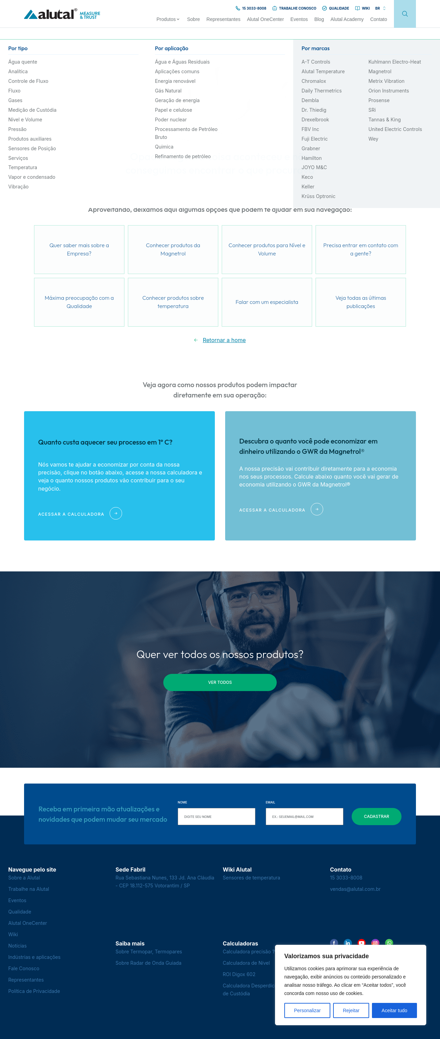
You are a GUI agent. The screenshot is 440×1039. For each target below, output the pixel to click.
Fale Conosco (23, 968)
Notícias (17, 946)
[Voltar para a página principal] (62, 14)
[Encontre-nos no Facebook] (334, 943)
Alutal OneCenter (27, 923)
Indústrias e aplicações (34, 957)
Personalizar (307, 1010)
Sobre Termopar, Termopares (149, 951)
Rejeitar (351, 1010)
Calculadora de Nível (246, 963)
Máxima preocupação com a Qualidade (79, 301)
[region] (350, 985)
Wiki (13, 934)
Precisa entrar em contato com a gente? (360, 249)
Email (270, 802)
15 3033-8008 (346, 878)
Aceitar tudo (394, 1010)
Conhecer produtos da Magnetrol (173, 249)
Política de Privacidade (34, 991)
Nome (182, 802)
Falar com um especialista (266, 301)
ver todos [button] (220, 682)
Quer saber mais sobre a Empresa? (79, 249)
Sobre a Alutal (24, 878)
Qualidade (19, 912)
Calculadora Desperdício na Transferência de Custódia (270, 989)
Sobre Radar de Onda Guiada (149, 963)
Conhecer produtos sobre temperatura (173, 301)
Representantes (26, 980)
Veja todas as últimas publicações (361, 301)
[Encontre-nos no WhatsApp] (389, 943)
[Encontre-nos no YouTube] (362, 943)
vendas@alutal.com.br (355, 889)
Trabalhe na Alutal (28, 889)
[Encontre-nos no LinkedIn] (348, 943)
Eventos (17, 900)
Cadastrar (376, 816)
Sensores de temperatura (251, 878)
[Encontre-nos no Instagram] (375, 943)
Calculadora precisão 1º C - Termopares (268, 951)
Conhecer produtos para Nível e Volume (267, 249)
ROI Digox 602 (239, 974)
